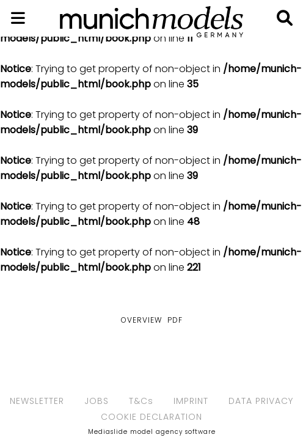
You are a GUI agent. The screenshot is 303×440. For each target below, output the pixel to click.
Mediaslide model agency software (152, 431)
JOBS (96, 401)
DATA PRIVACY (260, 401)
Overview (141, 320)
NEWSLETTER (37, 401)
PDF (175, 320)
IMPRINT (190, 401)
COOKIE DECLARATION (151, 417)
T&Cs (141, 401)
